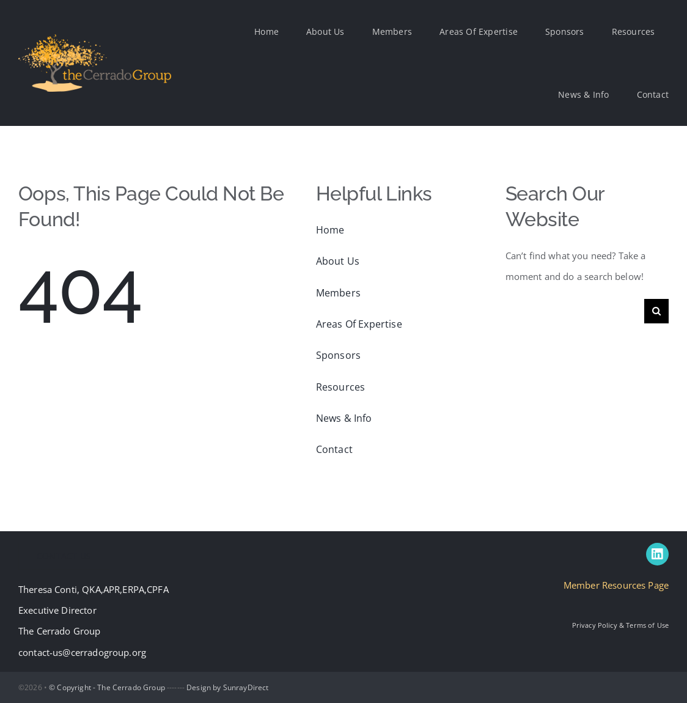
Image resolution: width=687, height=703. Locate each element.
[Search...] (574, 311)
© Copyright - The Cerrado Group (107, 687)
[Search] (656, 311)
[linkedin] (657, 554)
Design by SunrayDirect (227, 687)
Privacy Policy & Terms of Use (620, 625)
